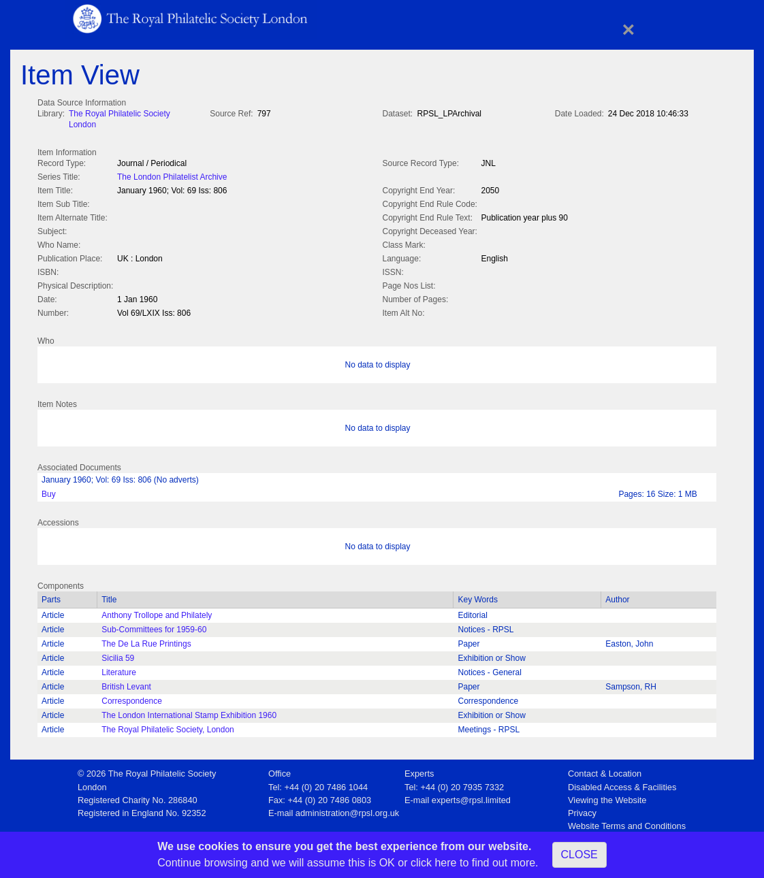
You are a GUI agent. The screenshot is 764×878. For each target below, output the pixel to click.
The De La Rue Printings (146, 641)
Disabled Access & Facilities (622, 784)
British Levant (126, 684)
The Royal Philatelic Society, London (167, 727)
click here (434, 862)
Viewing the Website (607, 797)
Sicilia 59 (117, 655)
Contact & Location (604, 771)
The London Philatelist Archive (172, 175)
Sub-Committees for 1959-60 (153, 627)
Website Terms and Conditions (627, 823)
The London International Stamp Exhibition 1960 (188, 712)
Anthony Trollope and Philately (156, 612)
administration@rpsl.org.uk (347, 810)
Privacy (582, 810)
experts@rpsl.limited (471, 797)
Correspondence (131, 698)
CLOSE (579, 854)
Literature (118, 669)
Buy (49, 491)
